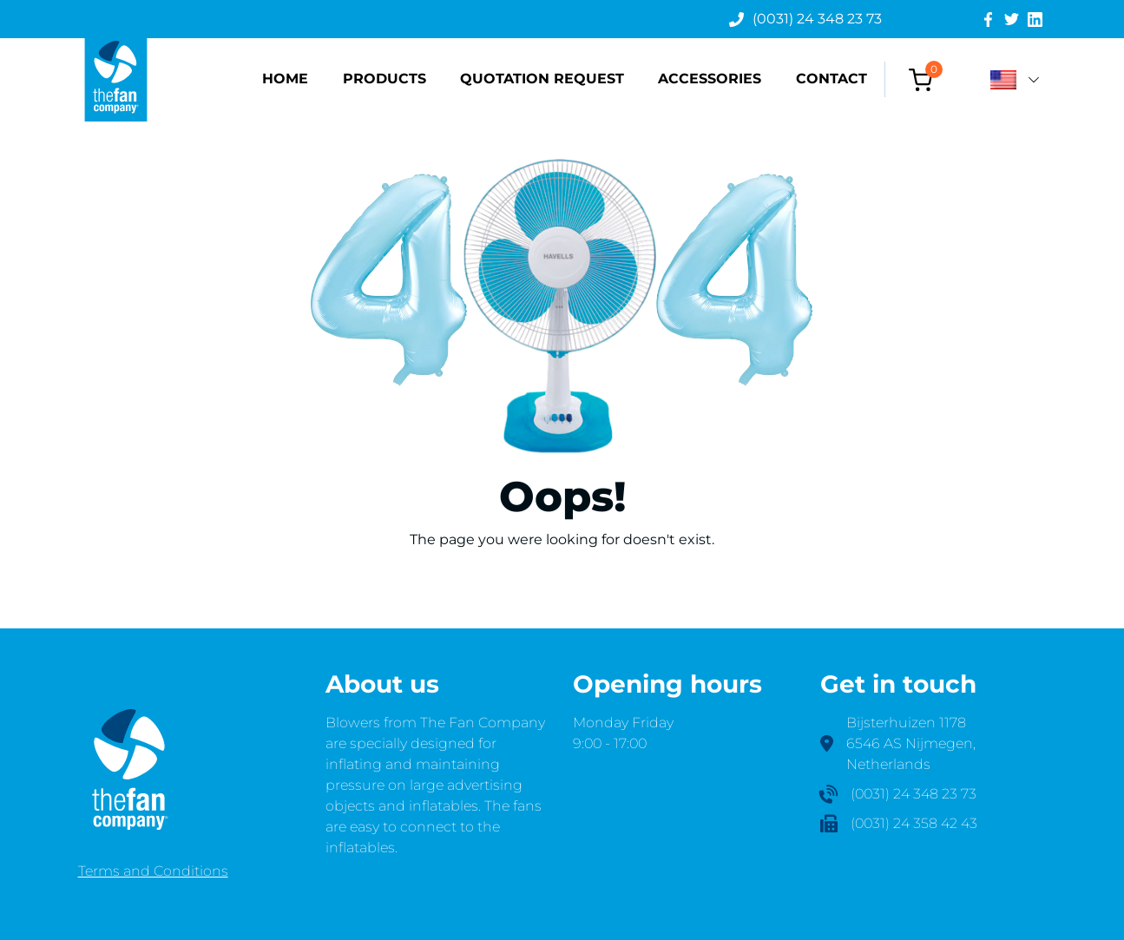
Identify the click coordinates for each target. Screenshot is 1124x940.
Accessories (709, 78)
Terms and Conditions (153, 871)
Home (285, 78)
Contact (831, 78)
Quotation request (542, 78)
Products (384, 78)
